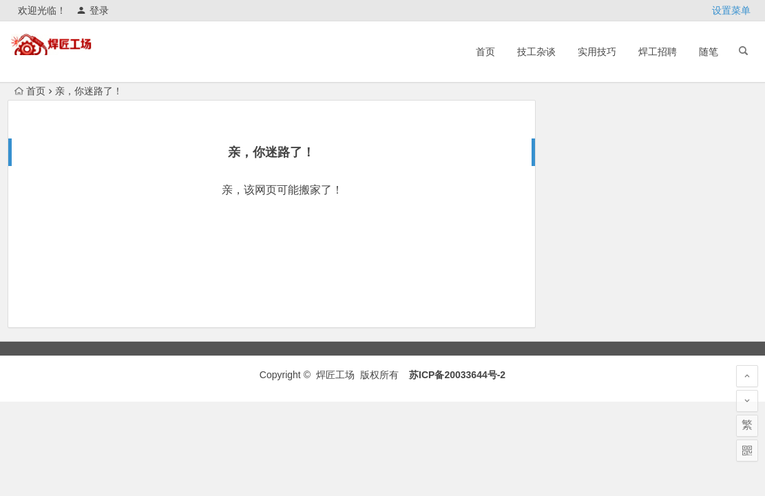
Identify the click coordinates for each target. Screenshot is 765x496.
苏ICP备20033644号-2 (457, 374)
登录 (92, 10)
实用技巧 (597, 51)
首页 (485, 51)
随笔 (708, 51)
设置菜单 (731, 10)
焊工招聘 (657, 51)
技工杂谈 (536, 51)
